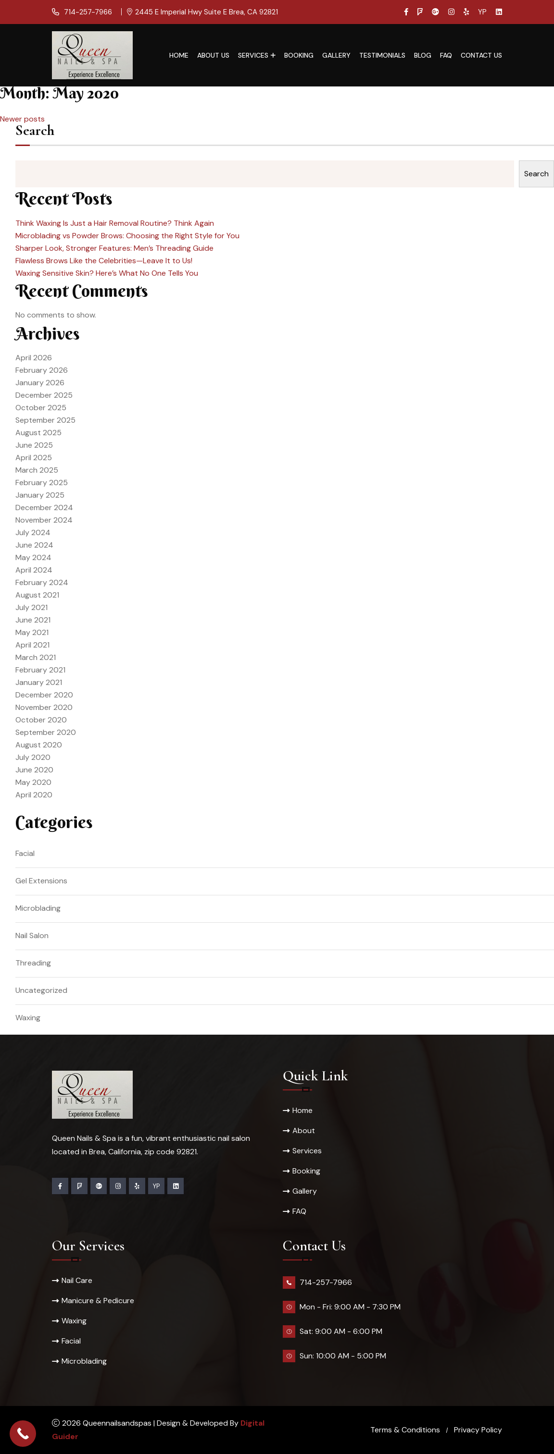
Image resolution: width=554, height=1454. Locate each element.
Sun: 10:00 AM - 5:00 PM (343, 1356)
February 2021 (40, 670)
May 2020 (33, 782)
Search (34, 131)
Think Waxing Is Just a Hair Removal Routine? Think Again (114, 223)
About (303, 1130)
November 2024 (44, 520)
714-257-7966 (87, 12)
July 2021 (31, 607)
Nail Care (77, 1280)
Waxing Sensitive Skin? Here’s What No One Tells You (106, 273)
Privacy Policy (478, 1430)
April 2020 (33, 795)
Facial (25, 853)
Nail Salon (32, 935)
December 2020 (44, 695)
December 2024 (44, 507)
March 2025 (36, 470)
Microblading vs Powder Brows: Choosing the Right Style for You (127, 236)
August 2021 (37, 595)
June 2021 (32, 620)
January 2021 (38, 682)
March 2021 (35, 657)
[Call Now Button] (23, 1433)
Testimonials (382, 55)
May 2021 (32, 632)
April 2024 (33, 570)
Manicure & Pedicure (98, 1300)
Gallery (336, 55)
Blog (422, 55)
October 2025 (40, 408)
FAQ (446, 55)
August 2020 (38, 745)
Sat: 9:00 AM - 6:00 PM (341, 1331)
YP (482, 12)
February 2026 (41, 370)
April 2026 (33, 358)
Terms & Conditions (405, 1430)
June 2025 (34, 445)
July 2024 (32, 532)
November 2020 (44, 707)
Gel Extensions (41, 881)
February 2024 (41, 582)
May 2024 (33, 557)
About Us (213, 55)
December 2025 (44, 395)
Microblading (38, 908)
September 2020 (45, 732)
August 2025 (38, 433)
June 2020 (34, 770)
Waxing (27, 1018)
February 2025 (41, 482)
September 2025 (45, 420)
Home (179, 55)
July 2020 (32, 757)
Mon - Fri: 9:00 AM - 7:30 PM (350, 1307)
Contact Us (481, 55)
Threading (33, 963)
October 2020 (41, 720)
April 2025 (33, 457)
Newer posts (22, 119)
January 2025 (39, 495)
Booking (299, 55)
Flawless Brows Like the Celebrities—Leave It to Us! (103, 261)
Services (253, 55)
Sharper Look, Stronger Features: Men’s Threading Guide (114, 248)
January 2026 (39, 383)
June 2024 (34, 545)
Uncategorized (41, 990)
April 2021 (32, 645)
